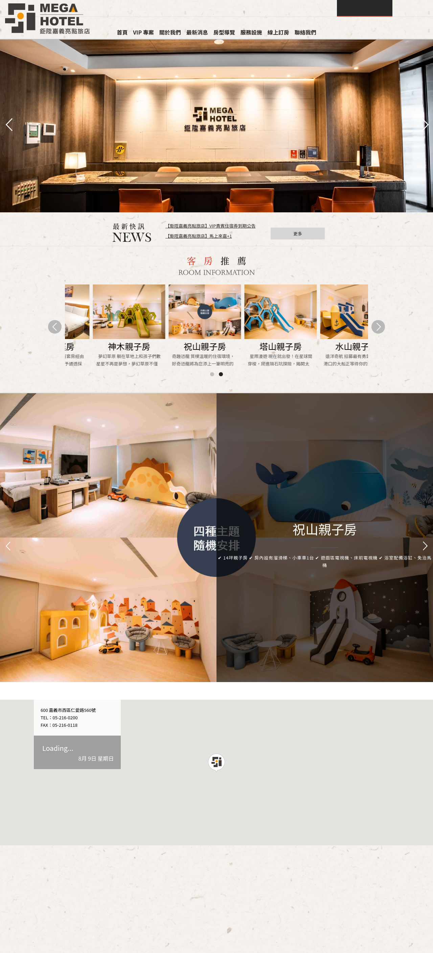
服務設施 (251, 32)
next (424, 123)
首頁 (122, 32)
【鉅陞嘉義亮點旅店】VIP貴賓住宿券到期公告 (210, 226)
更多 (297, 233)
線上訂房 (278, 32)
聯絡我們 (305, 32)
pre (8, 123)
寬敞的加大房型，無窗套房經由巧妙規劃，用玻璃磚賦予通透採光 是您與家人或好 (329, 360)
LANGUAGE (412, 8)
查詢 (364, 8)
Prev (8, 546)
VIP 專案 (143, 32)
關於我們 (170, 32)
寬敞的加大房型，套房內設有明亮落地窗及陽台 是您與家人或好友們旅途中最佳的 (253, 360)
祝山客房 (103, 346)
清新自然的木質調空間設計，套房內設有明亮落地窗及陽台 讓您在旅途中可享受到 (102, 360)
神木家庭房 (254, 346)
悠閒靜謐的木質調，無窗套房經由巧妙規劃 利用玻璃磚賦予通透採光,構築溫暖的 (177, 360)
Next (424, 546)
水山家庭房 (330, 346)
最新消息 (197, 32)
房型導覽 (224, 32)
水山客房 (179, 346)
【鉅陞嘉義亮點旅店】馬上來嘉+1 (198, 236)
